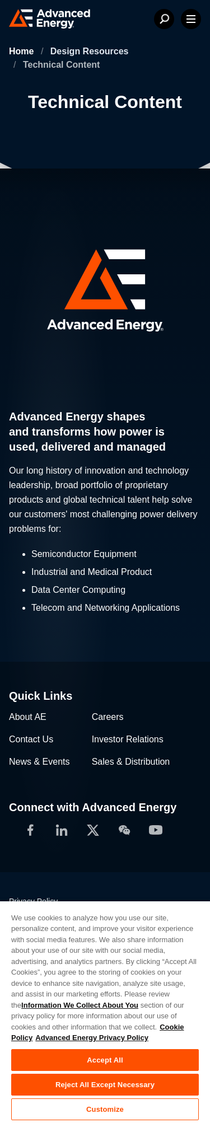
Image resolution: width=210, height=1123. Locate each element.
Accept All (105, 1060)
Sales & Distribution (131, 761)
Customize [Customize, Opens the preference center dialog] (105, 1109)
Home (22, 51)
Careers (108, 717)
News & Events (39, 761)
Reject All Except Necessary (105, 1084)
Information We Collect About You (79, 1005)
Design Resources (89, 51)
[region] (105, 1011)
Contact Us (31, 739)
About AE (27, 717)
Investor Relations (128, 739)
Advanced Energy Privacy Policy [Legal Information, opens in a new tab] (91, 1037)
